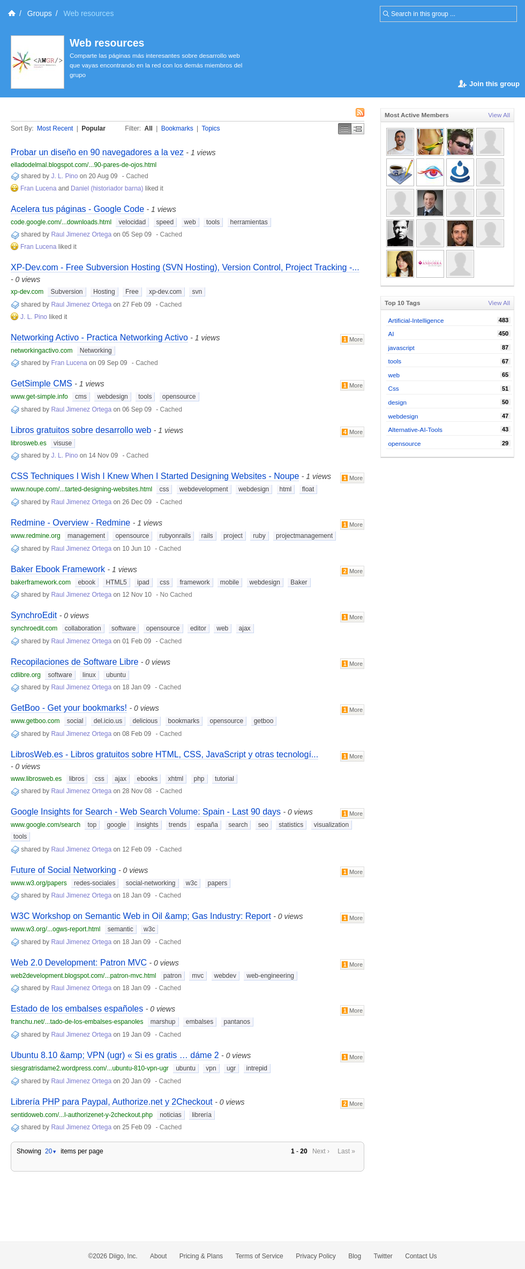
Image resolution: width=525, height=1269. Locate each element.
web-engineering (270, 975)
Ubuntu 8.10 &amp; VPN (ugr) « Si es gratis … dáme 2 (115, 1055)
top (91, 825)
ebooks (147, 778)
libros (77, 778)
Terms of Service (259, 1256)
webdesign (112, 396)
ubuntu (116, 675)
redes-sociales (94, 883)
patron (172, 975)
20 (51, 1151)
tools (213, 222)
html (286, 489)
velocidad (132, 222)
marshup (163, 1021)
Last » (346, 1151)
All (149, 128)
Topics (211, 128)
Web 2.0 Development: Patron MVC (79, 962)
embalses (199, 1021)
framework (194, 582)
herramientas (249, 222)
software (123, 628)
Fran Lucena (38, 188)
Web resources (107, 43)
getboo (264, 721)
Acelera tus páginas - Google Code (77, 209)
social (75, 721)
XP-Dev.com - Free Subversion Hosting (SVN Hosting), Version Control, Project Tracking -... (185, 267)
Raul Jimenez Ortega (81, 234)
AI (391, 333)
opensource (179, 396)
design (397, 402)
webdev (225, 975)
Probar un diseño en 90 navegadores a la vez (97, 152)
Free (132, 291)
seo (263, 825)
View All (499, 114)
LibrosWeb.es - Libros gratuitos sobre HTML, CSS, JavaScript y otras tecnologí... (164, 754)
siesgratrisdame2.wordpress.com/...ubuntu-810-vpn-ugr (90, 1068)
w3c (191, 883)
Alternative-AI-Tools (415, 429)
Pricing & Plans (201, 1256)
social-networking (151, 883)
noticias (171, 1115)
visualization (331, 825)
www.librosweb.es (36, 778)
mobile (229, 582)
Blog (354, 1256)
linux (89, 675)
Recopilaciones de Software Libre (74, 661)
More (352, 339)
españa (207, 825)
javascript (401, 347)
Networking (96, 350)
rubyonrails (175, 535)
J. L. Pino (64, 176)
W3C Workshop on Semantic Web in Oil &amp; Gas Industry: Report (141, 916)
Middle (357, 128)
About (158, 1256)
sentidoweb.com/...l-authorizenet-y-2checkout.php (82, 1115)
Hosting (104, 291)
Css (393, 388)
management (86, 535)
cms (81, 396)
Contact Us (421, 1256)
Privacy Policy (316, 1256)
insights (148, 825)
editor (198, 628)
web (190, 222)
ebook (86, 582)
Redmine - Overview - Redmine (70, 522)
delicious (145, 721)
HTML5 (116, 582)
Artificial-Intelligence (416, 320)
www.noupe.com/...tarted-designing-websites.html (81, 489)
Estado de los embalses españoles (77, 1008)
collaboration (83, 628)
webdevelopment (203, 489)
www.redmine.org (36, 535)
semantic (120, 929)
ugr (231, 1068)
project (233, 535)
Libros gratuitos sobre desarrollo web (81, 430)
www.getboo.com (35, 721)
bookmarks (184, 721)
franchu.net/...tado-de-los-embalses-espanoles (77, 1021)
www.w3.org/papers (39, 883)
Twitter (383, 1256)
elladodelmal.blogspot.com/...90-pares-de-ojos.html (83, 165)
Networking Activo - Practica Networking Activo (99, 337)
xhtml (176, 778)
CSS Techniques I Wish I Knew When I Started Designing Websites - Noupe (155, 476)
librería (202, 1115)
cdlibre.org (26, 675)
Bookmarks (177, 128)
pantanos (237, 1021)
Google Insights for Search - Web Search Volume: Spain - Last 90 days (146, 811)
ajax (245, 628)
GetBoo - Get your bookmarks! (69, 707)
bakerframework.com (41, 582)
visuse (63, 443)
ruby (259, 535)
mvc (198, 975)
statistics (291, 825)
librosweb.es (29, 443)
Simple (344, 128)
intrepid (256, 1068)
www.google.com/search (45, 825)
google (116, 825)
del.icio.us (108, 721)
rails (207, 535)
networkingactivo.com (41, 350)
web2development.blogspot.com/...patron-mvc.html (83, 975)
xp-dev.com (27, 291)
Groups (39, 13)
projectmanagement (304, 535)
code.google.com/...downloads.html (61, 222)
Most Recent (55, 128)
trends (177, 825)
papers (218, 883)
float (308, 489)
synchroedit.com (34, 628)
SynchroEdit (34, 615)
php (199, 778)
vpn (211, 1068)
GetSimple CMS (41, 383)
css (164, 489)
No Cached (176, 594)
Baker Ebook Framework (58, 569)
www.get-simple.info (39, 396)
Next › (320, 1151)
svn (197, 291)
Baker (298, 582)
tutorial (224, 778)
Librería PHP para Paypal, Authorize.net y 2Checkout (112, 1101)
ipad (143, 582)
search (238, 825)
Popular (93, 128)
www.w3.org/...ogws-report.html (55, 929)
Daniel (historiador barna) (107, 188)
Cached (137, 176)
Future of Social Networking (63, 870)
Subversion (66, 291)
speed (165, 222)
